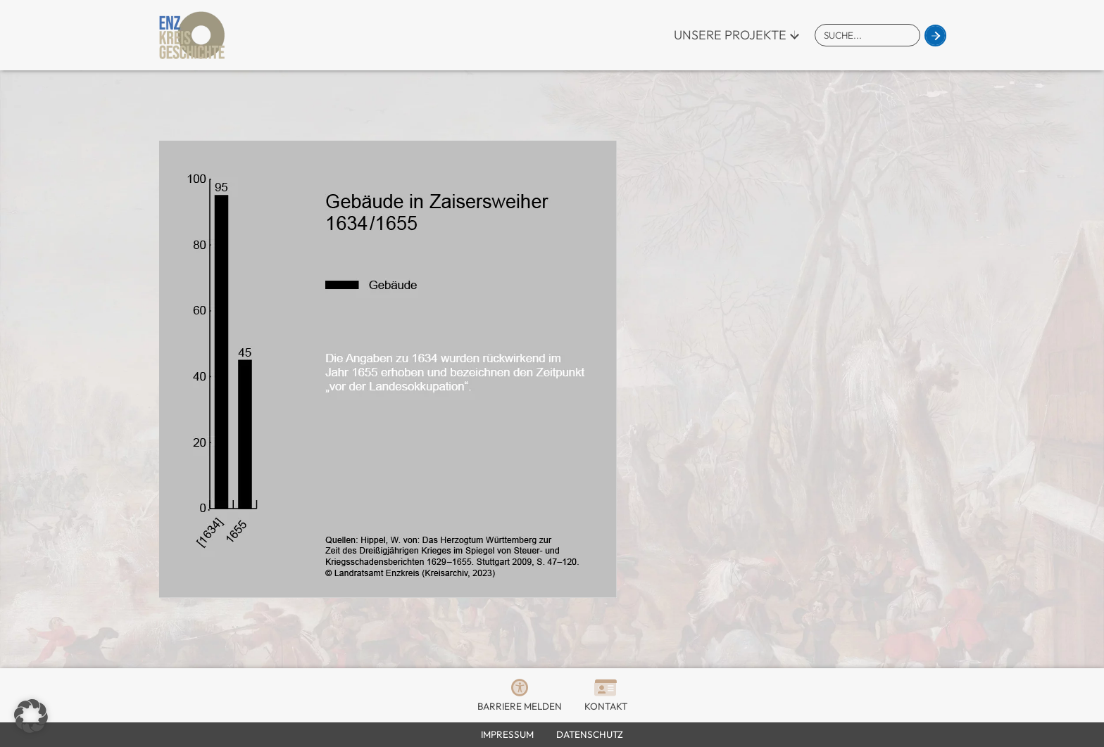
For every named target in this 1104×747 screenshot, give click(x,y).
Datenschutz (589, 734)
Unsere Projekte (730, 35)
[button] (31, 716)
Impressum (507, 734)
